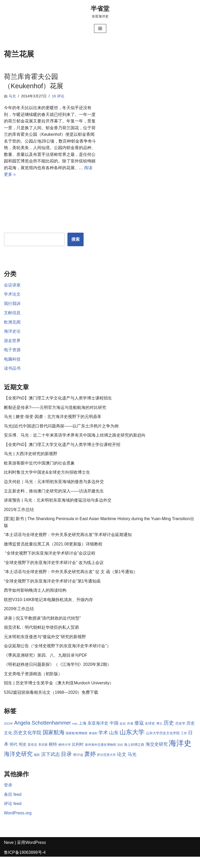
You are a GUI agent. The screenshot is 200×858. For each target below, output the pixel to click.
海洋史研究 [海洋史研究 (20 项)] (18, 755)
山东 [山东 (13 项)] (113, 733)
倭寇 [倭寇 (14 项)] (139, 724)
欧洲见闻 (12, 322)
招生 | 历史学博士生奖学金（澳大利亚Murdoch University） (59, 684)
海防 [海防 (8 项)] (37, 756)
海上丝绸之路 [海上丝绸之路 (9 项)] (134, 746)
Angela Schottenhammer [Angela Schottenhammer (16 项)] (42, 724)
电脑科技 (12, 359)
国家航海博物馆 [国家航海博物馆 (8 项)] (77, 734)
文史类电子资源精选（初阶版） (33, 675)
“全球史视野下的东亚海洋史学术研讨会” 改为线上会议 (54, 563)
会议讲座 (12, 285)
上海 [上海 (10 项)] (82, 724)
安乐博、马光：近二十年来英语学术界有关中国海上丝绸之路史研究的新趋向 (75, 436)
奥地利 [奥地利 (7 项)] (93, 734)
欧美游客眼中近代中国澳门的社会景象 (39, 463)
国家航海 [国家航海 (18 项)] (54, 733)
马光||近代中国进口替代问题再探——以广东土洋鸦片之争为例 (61, 426)
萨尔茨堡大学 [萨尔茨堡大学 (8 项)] (106, 756)
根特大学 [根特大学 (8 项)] (64, 746)
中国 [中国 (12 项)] (114, 724)
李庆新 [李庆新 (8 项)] (43, 746)
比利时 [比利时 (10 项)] (78, 745)
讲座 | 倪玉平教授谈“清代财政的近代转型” (42, 619)
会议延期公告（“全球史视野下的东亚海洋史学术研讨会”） (57, 647)
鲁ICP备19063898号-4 (25, 853)
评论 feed (13, 805)
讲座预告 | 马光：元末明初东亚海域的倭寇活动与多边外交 (57, 501)
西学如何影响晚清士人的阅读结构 (35, 591)
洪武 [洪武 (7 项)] (120, 745)
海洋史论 (12, 332)
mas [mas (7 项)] (74, 724)
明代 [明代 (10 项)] (13, 745)
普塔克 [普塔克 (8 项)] (32, 746)
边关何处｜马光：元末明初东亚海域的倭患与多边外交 (54, 482)
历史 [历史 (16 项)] (169, 724)
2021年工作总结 (19, 510)
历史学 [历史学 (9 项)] (180, 724)
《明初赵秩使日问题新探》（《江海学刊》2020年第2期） (57, 665)
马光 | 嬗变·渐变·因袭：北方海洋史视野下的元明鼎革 (52, 417)
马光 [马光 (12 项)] (132, 755)
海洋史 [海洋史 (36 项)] (180, 744)
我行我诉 (12, 304)
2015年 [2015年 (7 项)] (8, 724)
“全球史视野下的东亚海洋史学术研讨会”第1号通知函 (52, 582)
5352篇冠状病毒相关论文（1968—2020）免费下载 (51, 693)
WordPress (35, 844)
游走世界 (12, 341)
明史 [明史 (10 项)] (23, 745)
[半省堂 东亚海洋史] (100, 11)
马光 (12, 96)
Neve (9, 844)
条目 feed (13, 795)
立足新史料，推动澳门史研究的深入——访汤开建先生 (54, 491)
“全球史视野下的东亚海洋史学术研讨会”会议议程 (49, 554)
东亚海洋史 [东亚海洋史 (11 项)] (98, 724)
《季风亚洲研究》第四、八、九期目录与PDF (45, 656)
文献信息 (12, 313)
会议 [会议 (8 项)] (123, 724)
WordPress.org (18, 814)
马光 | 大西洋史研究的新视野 (30, 454)
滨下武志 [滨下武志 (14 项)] (50, 755)
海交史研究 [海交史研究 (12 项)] (157, 745)
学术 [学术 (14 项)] (103, 733)
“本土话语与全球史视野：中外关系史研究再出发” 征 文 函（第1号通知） (71, 572)
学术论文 (12, 294)
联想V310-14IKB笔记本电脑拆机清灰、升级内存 (48, 600)
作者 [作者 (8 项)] (130, 724)
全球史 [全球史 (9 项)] (150, 724)
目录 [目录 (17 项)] (66, 755)
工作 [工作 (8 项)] (184, 734)
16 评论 (58, 96)
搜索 (75, 239)
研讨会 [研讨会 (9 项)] (78, 756)
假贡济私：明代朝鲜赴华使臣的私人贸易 (41, 628)
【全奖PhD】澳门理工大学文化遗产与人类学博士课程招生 (58, 398)
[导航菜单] (100, 28)
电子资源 (12, 350)
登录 (8, 786)
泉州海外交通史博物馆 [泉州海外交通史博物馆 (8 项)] (100, 746)
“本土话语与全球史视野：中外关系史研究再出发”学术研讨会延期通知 (68, 535)
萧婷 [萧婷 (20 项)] (90, 755)
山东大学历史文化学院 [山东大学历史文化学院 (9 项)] (163, 734)
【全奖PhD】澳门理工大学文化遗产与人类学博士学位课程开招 (62, 445)
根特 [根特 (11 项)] (53, 745)
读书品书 (12, 369)
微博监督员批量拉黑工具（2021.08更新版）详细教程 (53, 545)
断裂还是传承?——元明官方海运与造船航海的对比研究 (55, 408)
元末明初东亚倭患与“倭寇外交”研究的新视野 (45, 638)
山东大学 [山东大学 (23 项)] (132, 733)
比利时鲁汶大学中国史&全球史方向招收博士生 (47, 473)
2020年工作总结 (19, 610)
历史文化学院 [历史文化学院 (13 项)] (27, 733)
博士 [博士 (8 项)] (159, 724)
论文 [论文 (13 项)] (121, 755)
